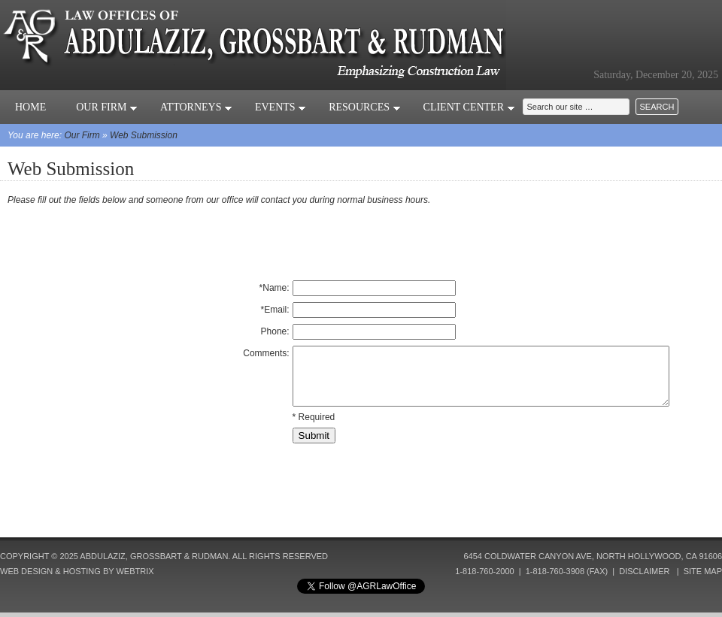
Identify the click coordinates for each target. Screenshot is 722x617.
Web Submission (143, 135)
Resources (364, 107)
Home (30, 107)
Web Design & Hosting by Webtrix (77, 571)
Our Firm (107, 107)
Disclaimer (644, 571)
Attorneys (196, 107)
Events (280, 107)
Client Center (469, 107)
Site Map (703, 571)
